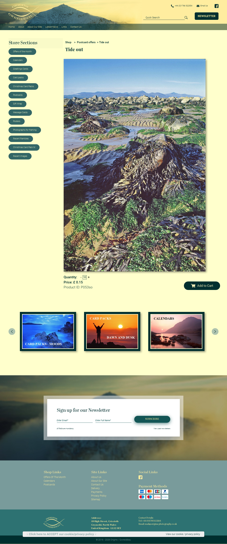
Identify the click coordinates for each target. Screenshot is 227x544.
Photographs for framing (25, 130)
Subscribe (152, 419)
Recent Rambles (21, 138)
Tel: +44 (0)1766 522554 (150, 521)
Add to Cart (202, 285)
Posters (16, 121)
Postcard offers (86, 42)
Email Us (202, 6)
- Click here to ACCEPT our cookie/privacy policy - (61, 534)
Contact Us (75, 26)
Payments (96, 491)
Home (12, 26)
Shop (68, 42)
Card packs (18, 77)
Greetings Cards (20, 68)
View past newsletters (162, 428)
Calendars (18, 60)
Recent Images (20, 156)
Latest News (51, 26)
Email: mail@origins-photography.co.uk (157, 524)
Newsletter (206, 16)
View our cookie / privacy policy (183, 534)
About (21, 26)
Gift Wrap (17, 103)
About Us (96, 476)
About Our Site (34, 26)
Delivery (95, 488)
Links (64, 26)
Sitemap (95, 499)
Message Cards (20, 112)
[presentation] (12, 331)
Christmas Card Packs (23, 86)
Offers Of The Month (55, 476)
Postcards (18, 95)
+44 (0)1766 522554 (179, 6)
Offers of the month (22, 51)
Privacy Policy (98, 495)
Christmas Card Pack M (24, 147)
